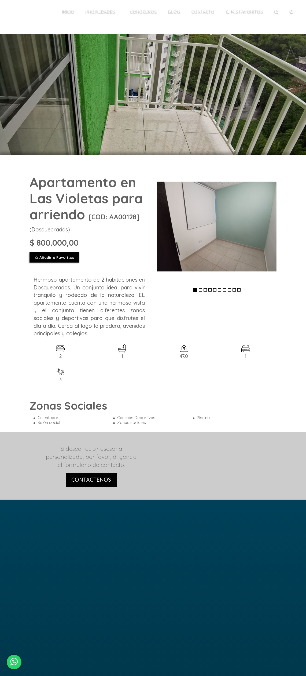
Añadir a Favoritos (54, 257)
